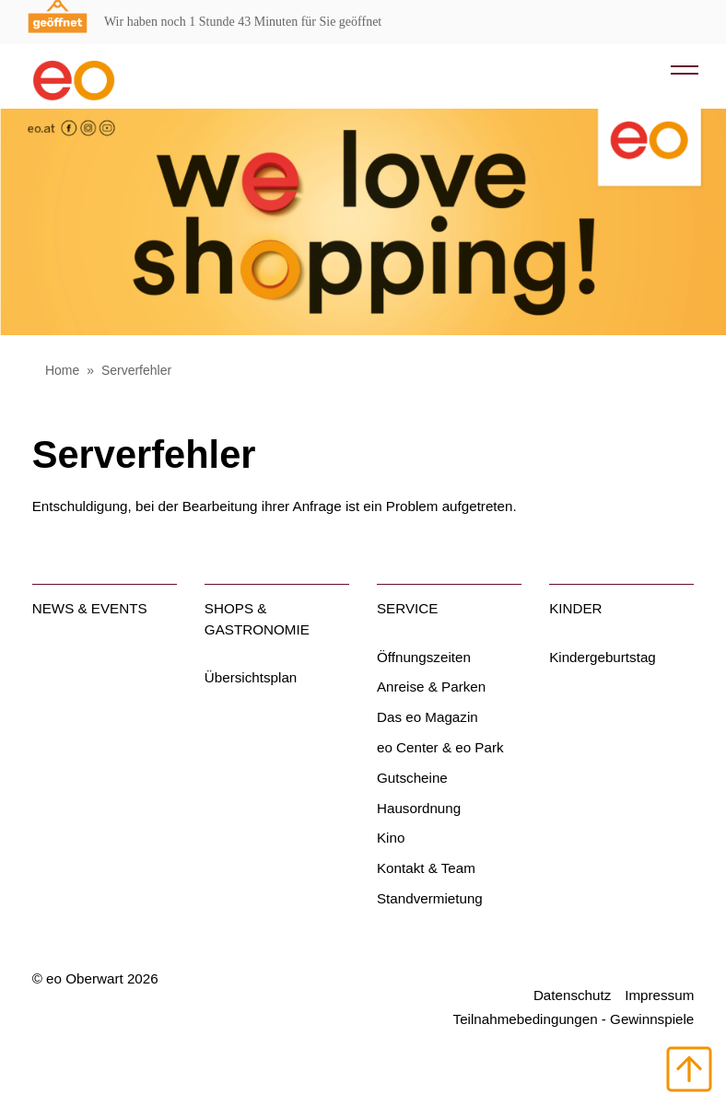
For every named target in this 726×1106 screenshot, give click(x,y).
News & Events (89, 608)
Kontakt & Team (426, 868)
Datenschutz (572, 995)
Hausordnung (419, 808)
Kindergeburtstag (602, 657)
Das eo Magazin (427, 717)
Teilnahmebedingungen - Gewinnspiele (574, 1019)
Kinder (575, 608)
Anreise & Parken (431, 686)
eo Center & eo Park (440, 747)
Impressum (659, 995)
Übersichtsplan (251, 677)
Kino (390, 837)
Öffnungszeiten (424, 657)
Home (62, 370)
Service (407, 608)
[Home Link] (104, 72)
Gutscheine (412, 778)
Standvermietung (430, 898)
